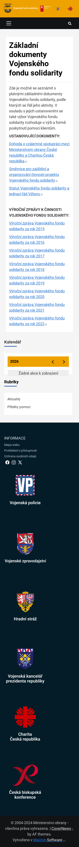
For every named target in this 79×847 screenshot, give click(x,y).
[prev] (53, 361)
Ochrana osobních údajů (20, 456)
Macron (49, 840)
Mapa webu (12, 445)
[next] (64, 361)
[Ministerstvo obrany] (45, 8)
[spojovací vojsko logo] (20, 8)
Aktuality (13, 399)
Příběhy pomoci (19, 407)
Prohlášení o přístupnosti (20, 450)
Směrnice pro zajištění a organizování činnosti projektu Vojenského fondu (34, 175)
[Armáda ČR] (58, 8)
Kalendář (12, 342)
